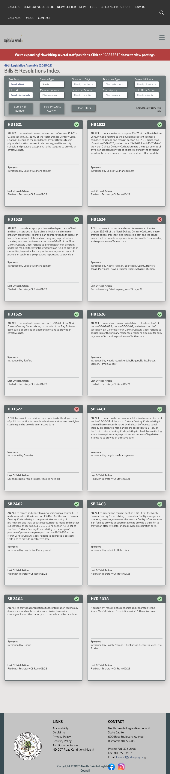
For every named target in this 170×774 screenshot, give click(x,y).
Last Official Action (145, 90)
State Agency (110, 90)
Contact (44, 18)
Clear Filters (84, 108)
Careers (14, 7)
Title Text (13, 90)
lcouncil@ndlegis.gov (131, 757)
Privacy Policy (62, 737)
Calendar (15, 18)
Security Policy (62, 741)
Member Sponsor (49, 90)
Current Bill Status (144, 79)
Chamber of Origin (81, 79)
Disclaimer (59, 732)
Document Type (111, 79)
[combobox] (52, 84)
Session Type (47, 79)
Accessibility (61, 728)
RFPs (83, 7)
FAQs (93, 7)
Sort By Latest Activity (52, 108)
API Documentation (65, 745)
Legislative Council (39, 7)
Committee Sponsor (82, 90)
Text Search (15, 79)
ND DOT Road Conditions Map (74, 749)
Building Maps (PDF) (115, 7)
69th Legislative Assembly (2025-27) (28, 65)
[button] (43, 163)
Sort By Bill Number (20, 108)
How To (139, 7)
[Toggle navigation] (161, 37)
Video (30, 18)
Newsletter (66, 7)
